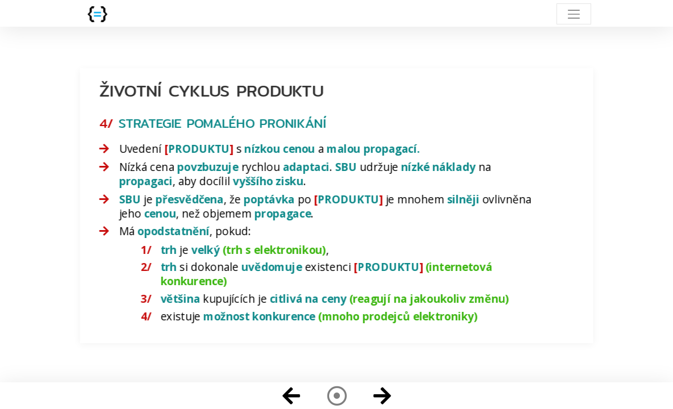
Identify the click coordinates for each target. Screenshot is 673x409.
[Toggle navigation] (573, 13)
